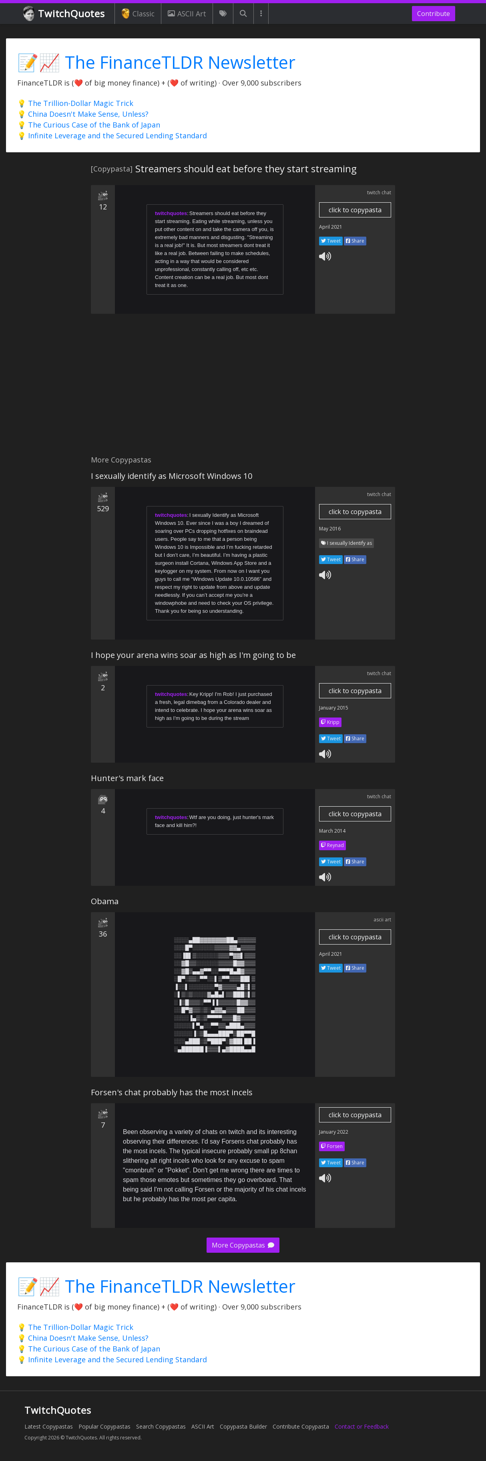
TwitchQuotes (64, 14)
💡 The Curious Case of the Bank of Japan (88, 125)
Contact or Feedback (362, 1426)
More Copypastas (243, 1245)
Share (355, 240)
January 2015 (333, 707)
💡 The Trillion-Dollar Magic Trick (75, 103)
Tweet (331, 240)
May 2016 (330, 528)
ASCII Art (187, 13)
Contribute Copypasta (301, 1426)
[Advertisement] (243, 389)
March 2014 (332, 830)
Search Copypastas (161, 1426)
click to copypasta (355, 209)
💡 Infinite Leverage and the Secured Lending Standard (112, 135)
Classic (138, 13)
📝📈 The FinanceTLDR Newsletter (156, 62)
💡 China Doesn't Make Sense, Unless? (83, 114)
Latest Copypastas (48, 1426)
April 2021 (330, 226)
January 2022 (333, 1131)
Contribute (433, 13)
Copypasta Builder (243, 1426)
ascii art (382, 919)
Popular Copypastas (104, 1426)
